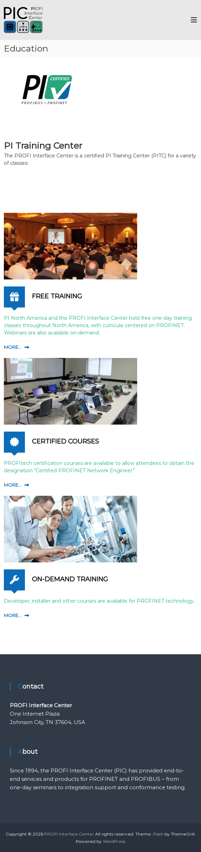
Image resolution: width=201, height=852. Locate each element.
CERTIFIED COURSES (65, 441)
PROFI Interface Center (69, 834)
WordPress (114, 841)
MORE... (12, 347)
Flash (158, 834)
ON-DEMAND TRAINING (70, 579)
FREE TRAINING (57, 296)
